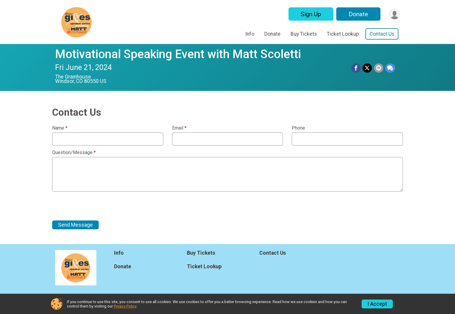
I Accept (377, 304)
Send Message (75, 225)
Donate (358, 14)
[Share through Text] (390, 68)
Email (179, 128)
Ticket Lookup (343, 34)
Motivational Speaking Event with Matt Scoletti (178, 54)
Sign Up (310, 14)
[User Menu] (394, 14)
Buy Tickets (304, 34)
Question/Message (74, 152)
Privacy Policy (125, 306)
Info (249, 34)
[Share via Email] (378, 68)
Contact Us (382, 34)
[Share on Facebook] (356, 68)
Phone (298, 128)
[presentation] (97, 205)
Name (59, 128)
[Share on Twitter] (367, 68)
